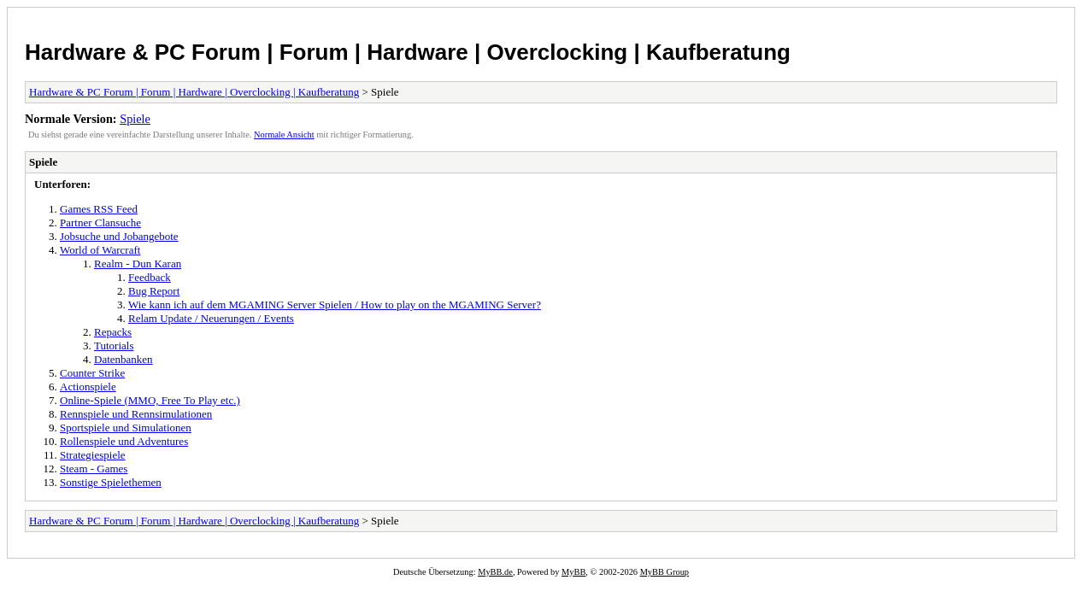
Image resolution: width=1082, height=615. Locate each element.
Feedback (149, 277)
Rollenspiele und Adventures (124, 441)
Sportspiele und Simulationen (125, 427)
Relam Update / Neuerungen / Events (211, 318)
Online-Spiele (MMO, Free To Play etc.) (150, 400)
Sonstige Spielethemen (111, 482)
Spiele (135, 119)
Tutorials (113, 345)
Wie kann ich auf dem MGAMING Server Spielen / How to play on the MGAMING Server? (334, 304)
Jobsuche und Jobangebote (119, 236)
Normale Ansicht (284, 134)
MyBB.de (495, 572)
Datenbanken (123, 359)
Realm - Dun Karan (137, 263)
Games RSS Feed (99, 208)
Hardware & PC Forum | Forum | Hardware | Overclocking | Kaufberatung (408, 52)
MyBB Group (664, 572)
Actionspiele (88, 386)
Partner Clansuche (100, 222)
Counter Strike (92, 372)
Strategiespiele (93, 454)
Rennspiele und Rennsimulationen (136, 413)
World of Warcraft (100, 249)
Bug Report (153, 290)
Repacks (113, 331)
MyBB (573, 572)
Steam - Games (93, 468)
